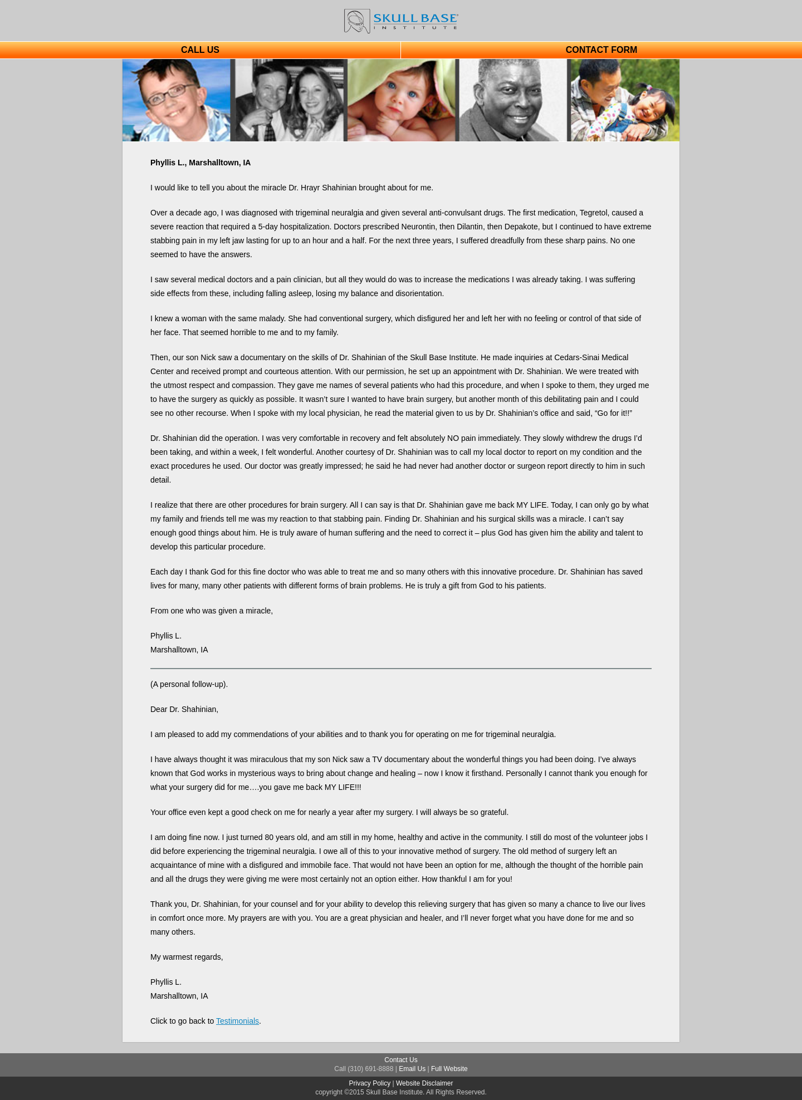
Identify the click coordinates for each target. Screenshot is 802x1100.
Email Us (412, 1069)
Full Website (449, 1069)
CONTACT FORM (602, 50)
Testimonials (237, 1020)
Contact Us (400, 1060)
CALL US (200, 50)
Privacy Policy (370, 1083)
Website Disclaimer (424, 1083)
